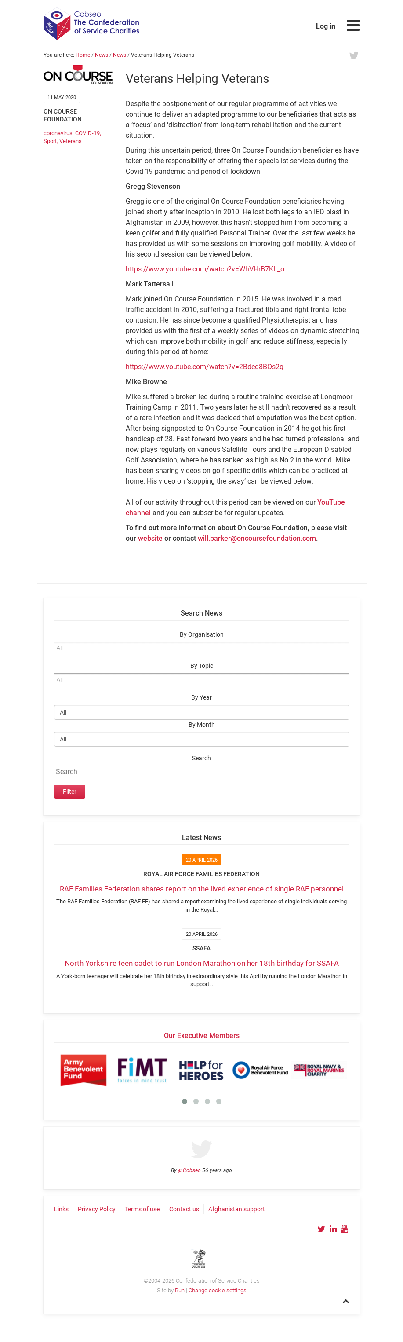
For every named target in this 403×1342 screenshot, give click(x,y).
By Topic (201, 666)
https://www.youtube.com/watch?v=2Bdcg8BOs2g (204, 367)
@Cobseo (189, 1170)
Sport (50, 141)
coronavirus (58, 133)
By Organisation (202, 634)
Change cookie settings (218, 1290)
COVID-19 (87, 133)
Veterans (70, 141)
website (150, 538)
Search (201, 758)
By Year (201, 697)
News (101, 55)
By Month (202, 725)
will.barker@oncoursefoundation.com (257, 538)
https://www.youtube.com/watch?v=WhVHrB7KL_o (205, 269)
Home (83, 55)
